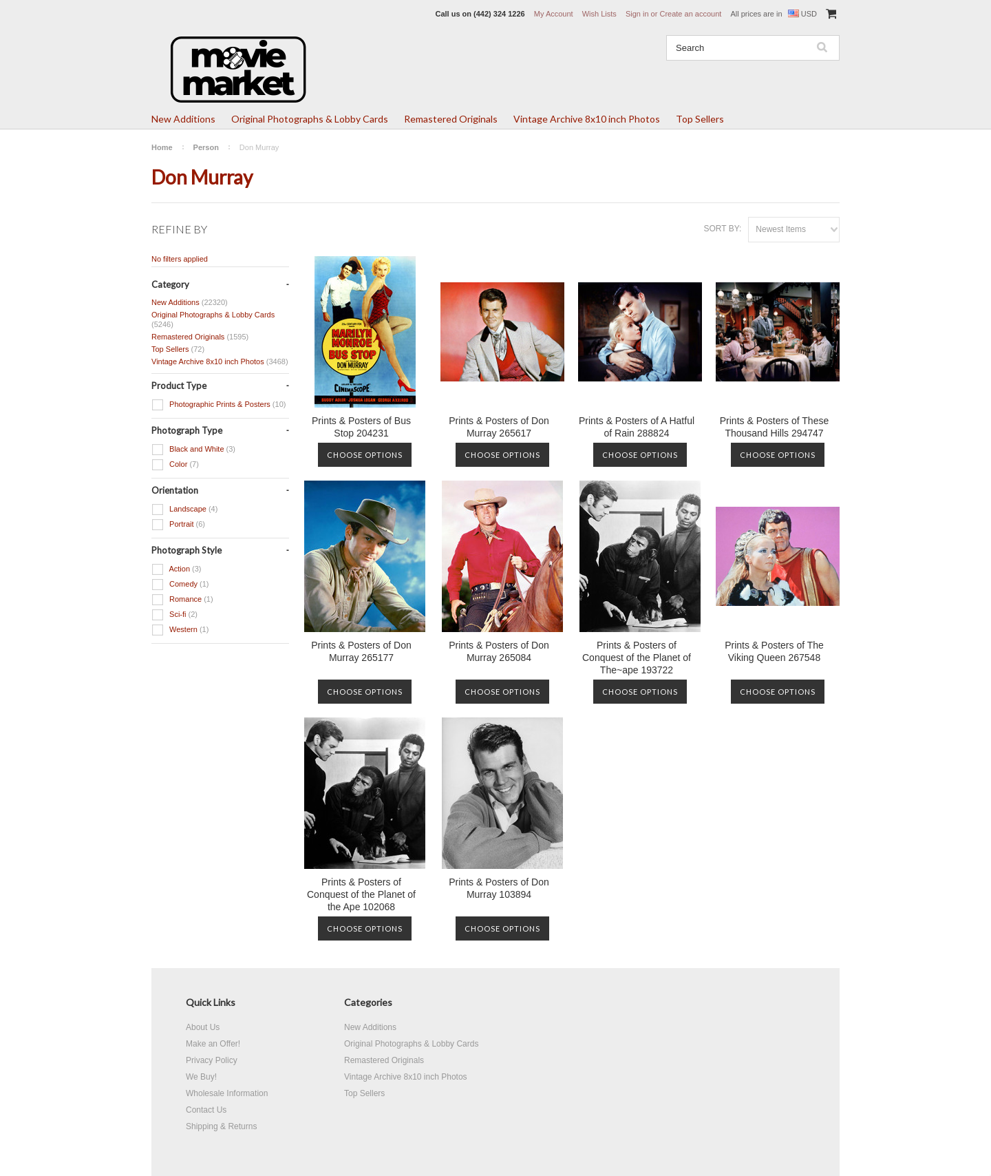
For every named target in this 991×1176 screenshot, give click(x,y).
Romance (182, 600)
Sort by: (722, 228)
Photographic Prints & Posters (218, 405)
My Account (553, 14)
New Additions (183, 119)
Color (175, 465)
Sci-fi (174, 615)
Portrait (178, 524)
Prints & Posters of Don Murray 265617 (499, 427)
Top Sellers (700, 119)
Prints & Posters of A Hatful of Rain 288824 (636, 427)
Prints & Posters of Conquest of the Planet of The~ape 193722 (636, 657)
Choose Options (365, 454)
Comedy (180, 584)
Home (162, 147)
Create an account (690, 14)
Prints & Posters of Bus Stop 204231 (361, 427)
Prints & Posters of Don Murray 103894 (499, 888)
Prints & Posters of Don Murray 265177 (361, 651)
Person (206, 147)
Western (180, 630)
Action (176, 569)
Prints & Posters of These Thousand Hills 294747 (774, 427)
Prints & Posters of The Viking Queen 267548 (774, 651)
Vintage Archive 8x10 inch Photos (586, 119)
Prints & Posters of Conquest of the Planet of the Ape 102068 (361, 894)
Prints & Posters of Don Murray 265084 (499, 651)
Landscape (184, 509)
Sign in (637, 14)
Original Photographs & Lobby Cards (309, 119)
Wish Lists (599, 14)
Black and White (193, 449)
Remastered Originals (451, 119)
